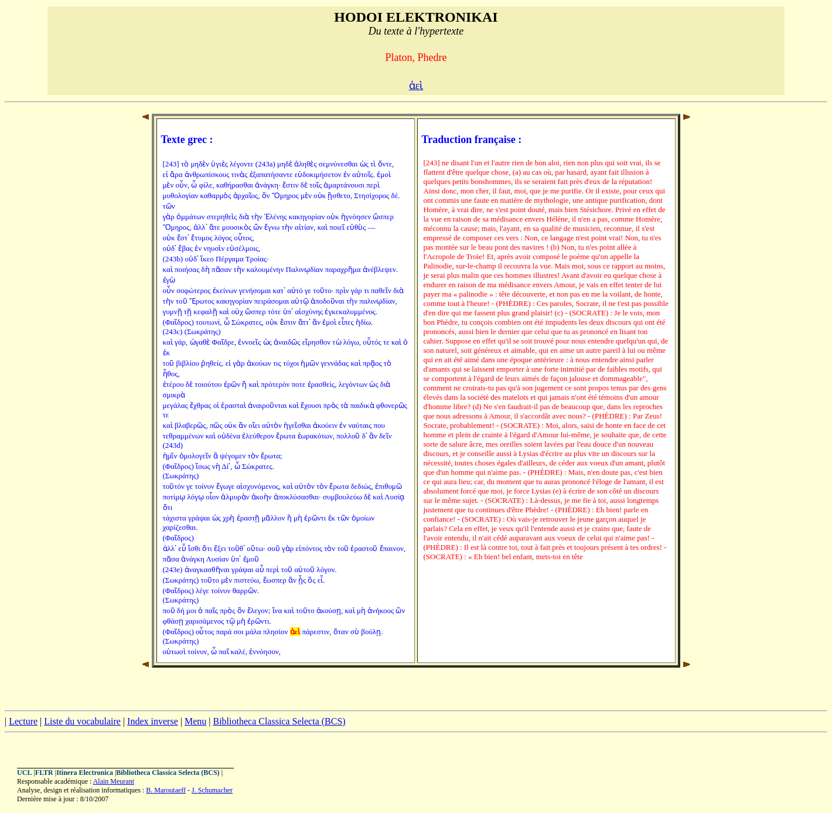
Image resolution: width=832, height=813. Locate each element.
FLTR (44, 772)
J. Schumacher (212, 790)
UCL (24, 772)
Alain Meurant (113, 781)
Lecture (23, 721)
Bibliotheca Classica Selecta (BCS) (279, 721)
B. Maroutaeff (166, 790)
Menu (195, 721)
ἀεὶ (416, 85)
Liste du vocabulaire (82, 721)
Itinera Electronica (84, 772)
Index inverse (152, 721)
